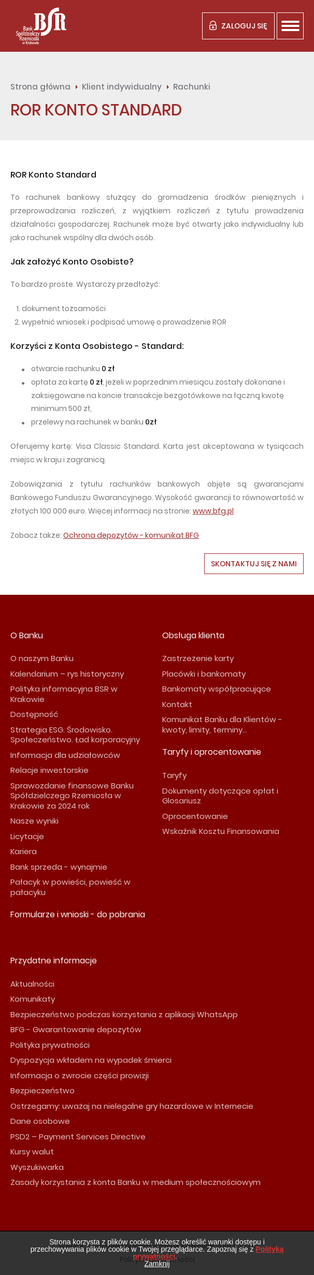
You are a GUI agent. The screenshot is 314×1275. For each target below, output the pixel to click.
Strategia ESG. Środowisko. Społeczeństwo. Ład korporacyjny (75, 734)
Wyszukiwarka (37, 1167)
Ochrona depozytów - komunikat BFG (131, 535)
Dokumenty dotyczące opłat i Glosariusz (220, 796)
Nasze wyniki (34, 820)
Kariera (23, 851)
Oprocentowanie (195, 816)
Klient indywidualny (122, 86)
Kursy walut (32, 1151)
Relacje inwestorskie (49, 770)
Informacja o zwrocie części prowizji (79, 1075)
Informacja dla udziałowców (65, 755)
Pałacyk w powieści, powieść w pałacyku (70, 887)
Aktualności (32, 983)
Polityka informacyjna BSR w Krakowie (64, 694)
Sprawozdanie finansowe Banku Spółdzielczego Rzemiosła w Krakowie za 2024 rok (72, 795)
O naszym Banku (42, 658)
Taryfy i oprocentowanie (211, 752)
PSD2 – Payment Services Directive (78, 1136)
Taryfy (174, 775)
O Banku (26, 635)
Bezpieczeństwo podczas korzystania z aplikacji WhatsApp (124, 1014)
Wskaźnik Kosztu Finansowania (220, 831)
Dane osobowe (40, 1121)
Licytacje (27, 836)
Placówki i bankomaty (204, 673)
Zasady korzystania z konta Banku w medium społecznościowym (135, 1182)
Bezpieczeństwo (42, 1090)
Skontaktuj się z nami (254, 564)
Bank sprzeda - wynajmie (58, 866)
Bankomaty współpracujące (216, 688)
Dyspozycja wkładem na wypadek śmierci (91, 1059)
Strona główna (40, 86)
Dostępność (34, 714)
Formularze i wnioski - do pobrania (77, 914)
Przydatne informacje (53, 960)
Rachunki (191, 86)
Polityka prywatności (50, 1044)
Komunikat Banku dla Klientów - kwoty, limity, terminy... (222, 724)
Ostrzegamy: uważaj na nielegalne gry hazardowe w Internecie (131, 1106)
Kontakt (177, 704)
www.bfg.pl (213, 511)
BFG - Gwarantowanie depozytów (75, 1029)
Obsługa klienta (193, 635)
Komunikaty (32, 998)
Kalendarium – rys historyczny (67, 673)
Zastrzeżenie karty (198, 658)
